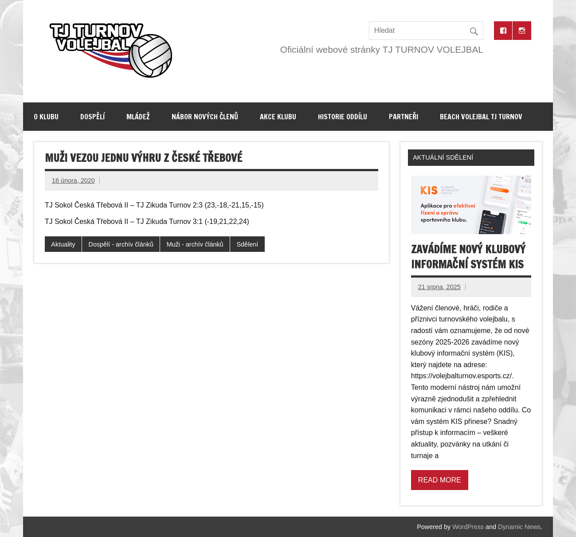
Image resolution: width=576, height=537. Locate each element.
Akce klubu (278, 117)
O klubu (46, 117)
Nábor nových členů (205, 117)
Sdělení (247, 244)
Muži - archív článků (195, 244)
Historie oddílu (342, 117)
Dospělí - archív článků (121, 244)
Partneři (403, 117)
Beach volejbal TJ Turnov (481, 117)
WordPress (468, 526)
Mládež (138, 117)
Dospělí (92, 117)
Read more (439, 480)
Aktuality (63, 244)
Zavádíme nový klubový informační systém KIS (468, 257)
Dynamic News (519, 526)
